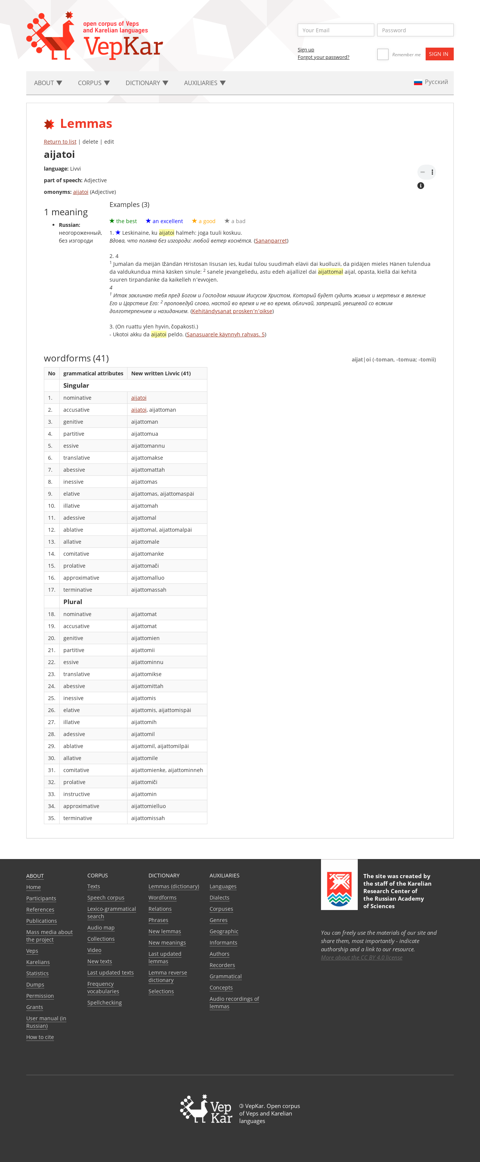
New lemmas (164, 931)
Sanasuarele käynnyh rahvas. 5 (226, 334)
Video (94, 950)
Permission (40, 995)
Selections (161, 991)
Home (33, 887)
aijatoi (80, 191)
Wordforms (162, 897)
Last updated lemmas (165, 957)
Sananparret (271, 240)
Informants (223, 942)
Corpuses (221, 908)
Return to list (60, 141)
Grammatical (226, 976)
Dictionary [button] (147, 83)
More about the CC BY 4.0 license (361, 957)
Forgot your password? (324, 57)
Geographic (224, 931)
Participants (41, 898)
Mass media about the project (49, 935)
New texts (99, 961)
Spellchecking (104, 1002)
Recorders (222, 965)
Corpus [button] (94, 83)
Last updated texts (110, 972)
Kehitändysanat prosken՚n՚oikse (232, 311)
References (40, 909)
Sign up (306, 49)
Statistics (37, 973)
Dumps (35, 984)
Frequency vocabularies (103, 987)
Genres (219, 920)
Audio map (101, 927)
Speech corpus (105, 897)
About (35, 875)
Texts (93, 886)
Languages (223, 886)
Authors (220, 953)
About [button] (48, 83)
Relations (160, 908)
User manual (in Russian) (46, 1022)
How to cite (40, 1037)
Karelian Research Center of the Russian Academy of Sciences (397, 895)
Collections (101, 938)
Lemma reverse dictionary (167, 976)
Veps (32, 950)
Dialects (220, 897)
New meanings (167, 942)
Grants (34, 1007)
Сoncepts (221, 987)
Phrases (158, 920)
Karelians (38, 962)
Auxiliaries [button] (205, 83)
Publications (41, 920)
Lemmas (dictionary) (173, 886)
